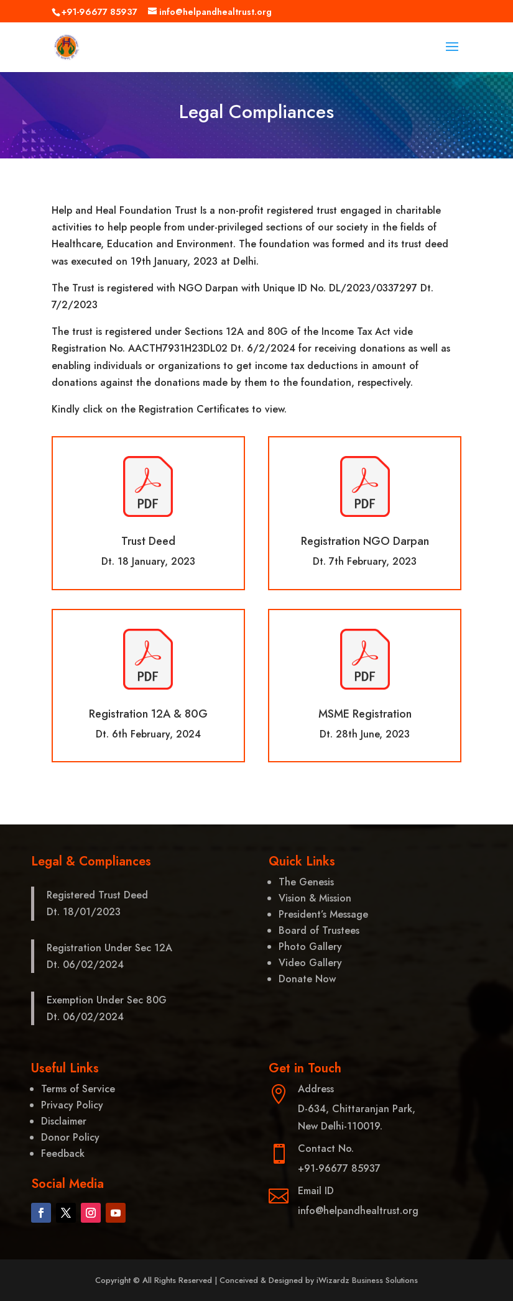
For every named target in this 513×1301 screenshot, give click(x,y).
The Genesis (306, 882)
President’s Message (323, 914)
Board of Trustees (319, 930)
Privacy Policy (72, 1105)
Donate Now (307, 979)
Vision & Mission (315, 898)
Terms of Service (78, 1089)
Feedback (63, 1153)
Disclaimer (63, 1121)
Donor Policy (70, 1137)
